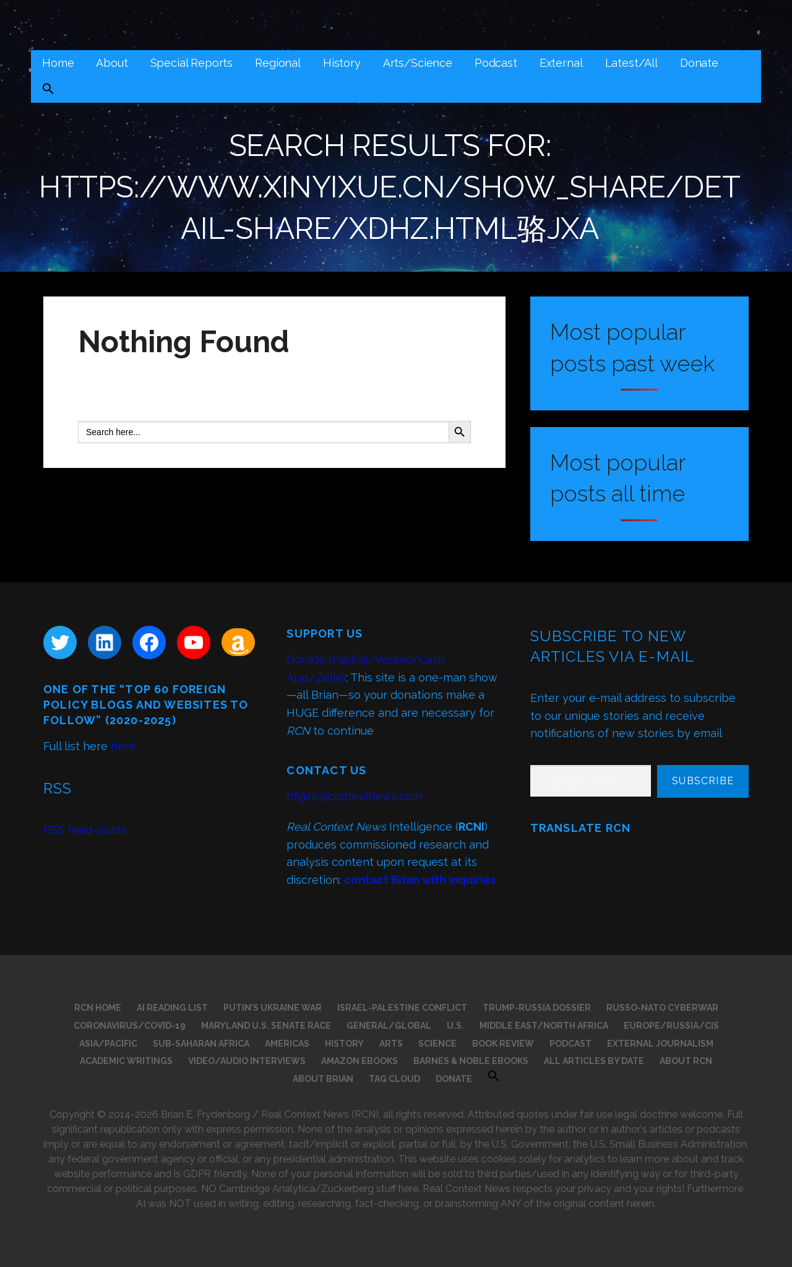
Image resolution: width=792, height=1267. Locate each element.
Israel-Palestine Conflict (402, 1008)
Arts (391, 1044)
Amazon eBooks (359, 1061)
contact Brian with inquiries (420, 879)
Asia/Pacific (108, 1044)
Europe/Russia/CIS (671, 1026)
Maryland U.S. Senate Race (266, 1026)
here (123, 746)
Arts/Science (417, 62)
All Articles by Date (594, 1061)
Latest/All (631, 62)
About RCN (686, 1061)
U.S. (455, 1026)
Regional (278, 62)
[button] (48, 90)
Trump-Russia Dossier (537, 1008)
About (111, 62)
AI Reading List (172, 1008)
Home (58, 62)
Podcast (496, 62)
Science (437, 1044)
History (342, 62)
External (561, 62)
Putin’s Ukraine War (272, 1008)
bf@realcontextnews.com (354, 796)
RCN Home (97, 1008)
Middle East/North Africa (544, 1026)
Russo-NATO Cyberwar (662, 1008)
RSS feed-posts (84, 829)
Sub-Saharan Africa (201, 1044)
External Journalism (660, 1044)
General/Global (388, 1026)
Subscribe (703, 781)
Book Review (503, 1044)
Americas (287, 1044)
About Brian (323, 1079)
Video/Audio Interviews (247, 1061)
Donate (699, 62)
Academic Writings (126, 1061)
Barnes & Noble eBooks (470, 1061)
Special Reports (191, 62)
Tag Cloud (394, 1079)
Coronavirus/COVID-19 (130, 1026)
